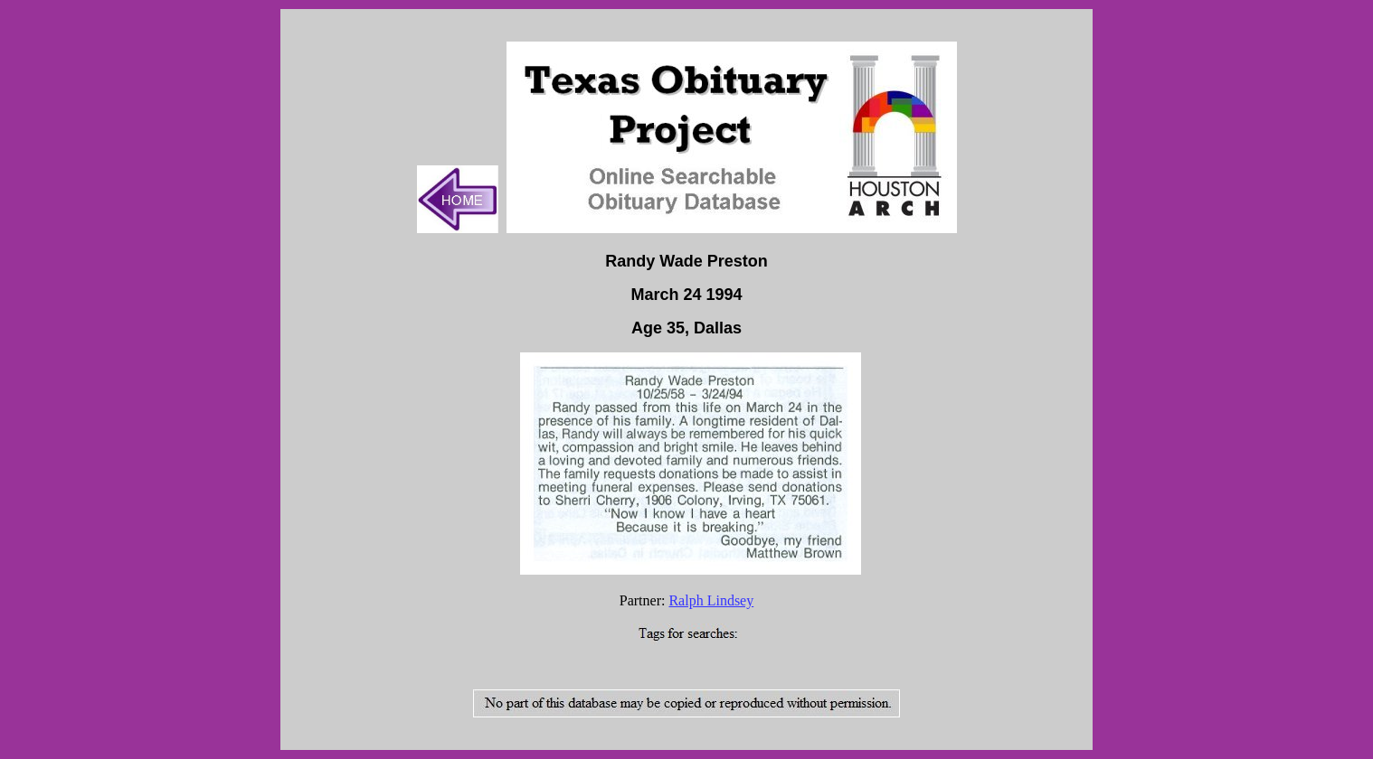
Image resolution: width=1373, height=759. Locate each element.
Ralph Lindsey (710, 600)
